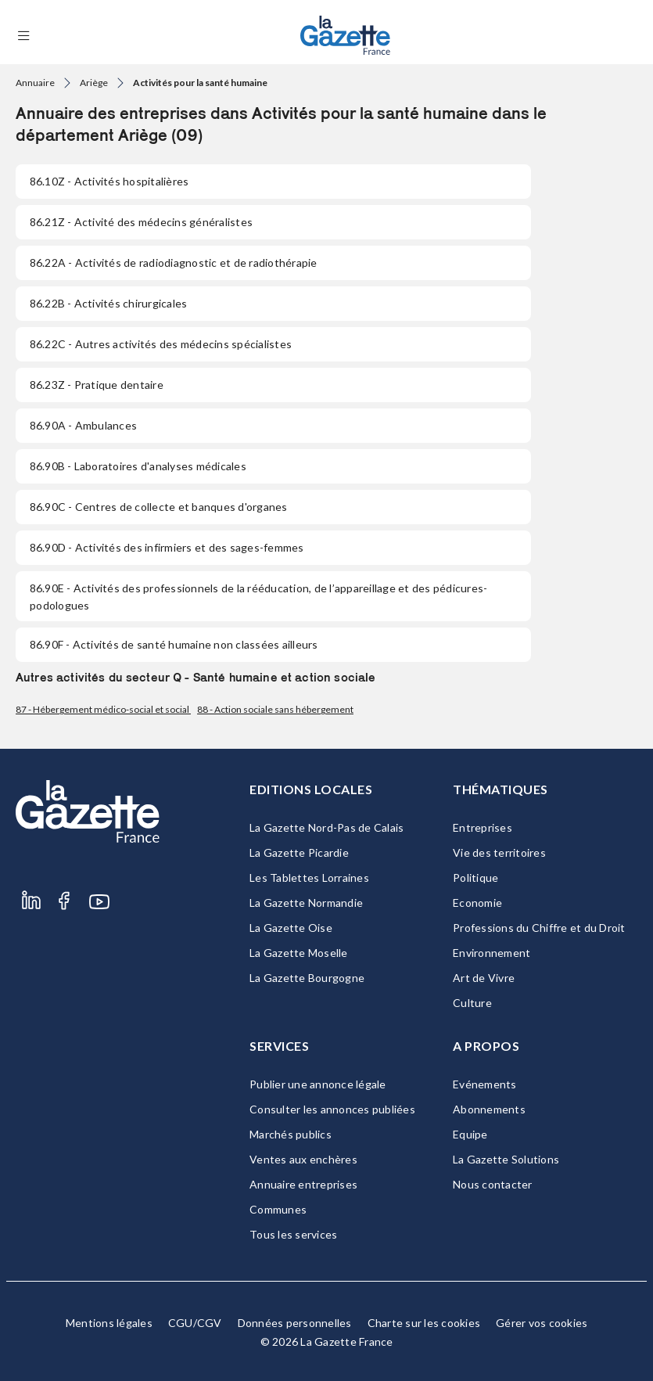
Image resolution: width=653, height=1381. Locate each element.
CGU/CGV (195, 1322)
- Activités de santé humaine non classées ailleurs (174, 644)
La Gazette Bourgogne (306, 977)
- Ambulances (83, 425)
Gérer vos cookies (541, 1322)
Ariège (94, 82)
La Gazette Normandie (306, 902)
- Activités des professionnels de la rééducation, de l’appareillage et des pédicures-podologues (258, 596)
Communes (278, 1209)
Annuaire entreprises (303, 1184)
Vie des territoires (499, 852)
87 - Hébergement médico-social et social (103, 709)
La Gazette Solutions (506, 1159)
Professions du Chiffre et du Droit (539, 927)
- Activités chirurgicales (108, 303)
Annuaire (35, 82)
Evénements (485, 1084)
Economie (477, 902)
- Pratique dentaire (96, 384)
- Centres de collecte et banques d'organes (159, 506)
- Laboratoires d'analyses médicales (138, 466)
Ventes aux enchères (303, 1159)
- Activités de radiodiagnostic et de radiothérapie (174, 262)
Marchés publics (290, 1134)
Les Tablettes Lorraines (309, 877)
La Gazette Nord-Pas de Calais (326, 827)
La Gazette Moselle (298, 952)
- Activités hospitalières (109, 181)
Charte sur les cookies (424, 1322)
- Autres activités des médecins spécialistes (161, 344)
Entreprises (482, 827)
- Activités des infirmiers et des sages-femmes (167, 547)
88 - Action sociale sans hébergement (275, 709)
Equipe (470, 1134)
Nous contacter (493, 1184)
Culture (472, 1002)
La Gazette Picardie (299, 852)
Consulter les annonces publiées (332, 1109)
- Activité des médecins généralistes (141, 221)
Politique (475, 877)
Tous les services (293, 1234)
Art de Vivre (484, 977)
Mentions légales (109, 1322)
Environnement (491, 952)
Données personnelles (295, 1322)
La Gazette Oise (290, 927)
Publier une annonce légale (317, 1084)
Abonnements (489, 1109)
